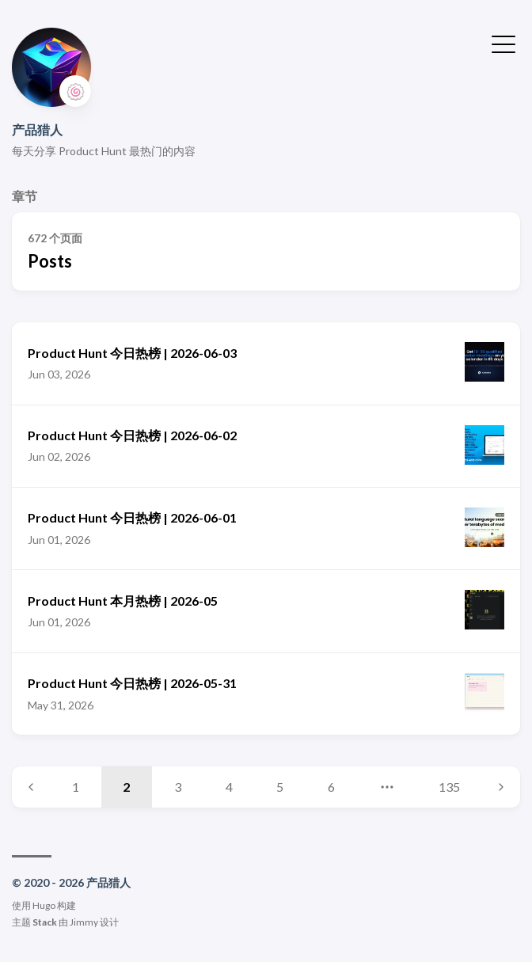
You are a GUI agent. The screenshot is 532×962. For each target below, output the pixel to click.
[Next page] (501, 787)
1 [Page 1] (75, 786)
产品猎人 (37, 129)
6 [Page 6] (331, 786)
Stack (44, 922)
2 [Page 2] (126, 786)
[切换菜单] (503, 43)
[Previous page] (31, 787)
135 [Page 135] (449, 786)
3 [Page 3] (177, 786)
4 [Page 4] (229, 786)
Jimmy (84, 922)
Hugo (43, 905)
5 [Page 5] (279, 786)
